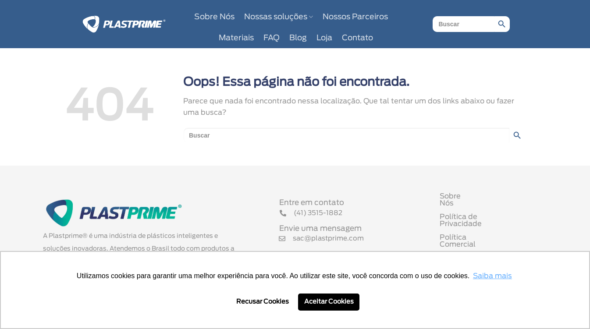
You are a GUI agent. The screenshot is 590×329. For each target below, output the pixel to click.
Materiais (236, 38)
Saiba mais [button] (492, 275)
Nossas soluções (278, 17)
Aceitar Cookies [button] (329, 301)
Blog (298, 38)
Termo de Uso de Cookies (485, 244)
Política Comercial (472, 231)
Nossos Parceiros (355, 17)
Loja (324, 38)
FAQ (271, 38)
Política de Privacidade (480, 217)
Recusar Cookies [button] (262, 301)
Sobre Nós (214, 17)
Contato (357, 38)
